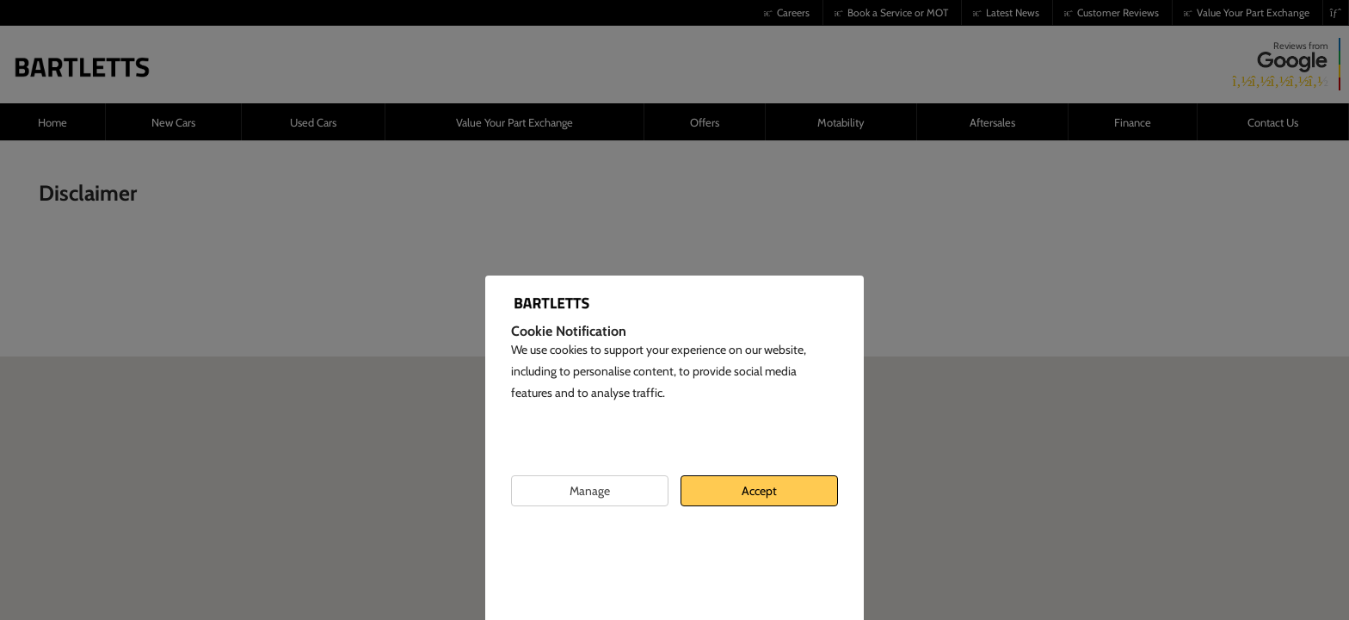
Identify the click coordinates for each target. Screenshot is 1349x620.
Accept (759, 491)
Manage (590, 491)
